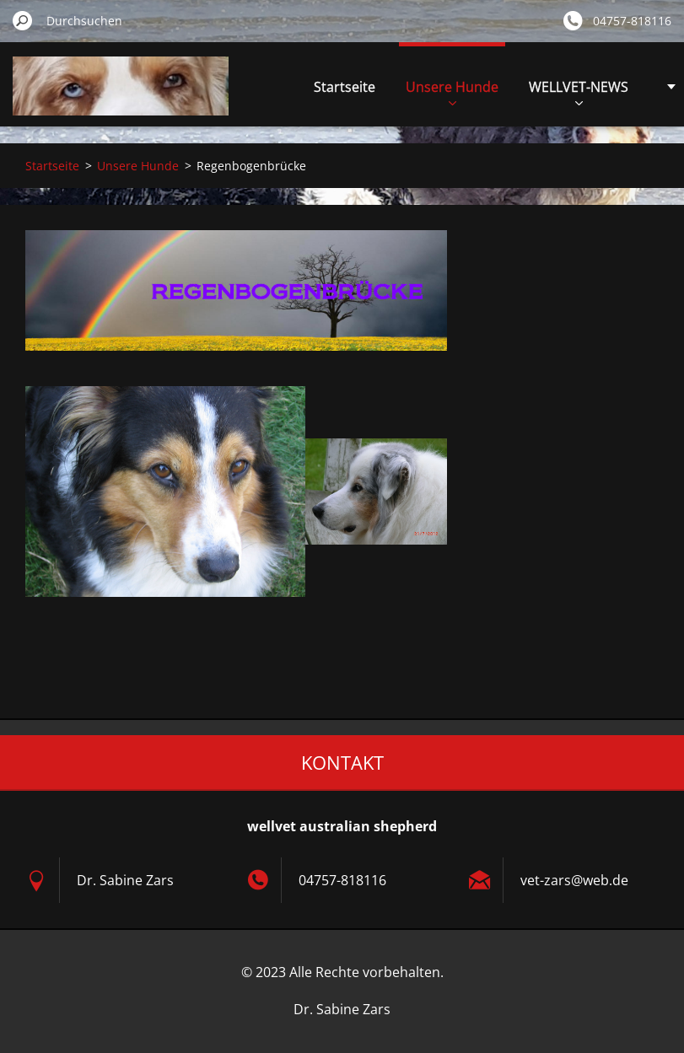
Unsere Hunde (452, 91)
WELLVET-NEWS (578, 91)
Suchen (23, 20)
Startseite (344, 87)
